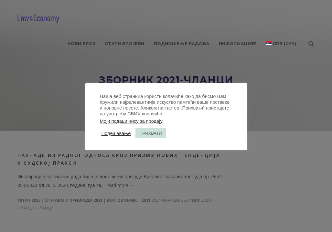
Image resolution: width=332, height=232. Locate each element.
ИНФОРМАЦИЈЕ (237, 43)
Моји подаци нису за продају (131, 121)
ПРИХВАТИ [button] (150, 133)
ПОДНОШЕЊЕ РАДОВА (181, 43)
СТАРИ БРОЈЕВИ (124, 43)
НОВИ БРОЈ (81, 43)
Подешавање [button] (116, 133)
